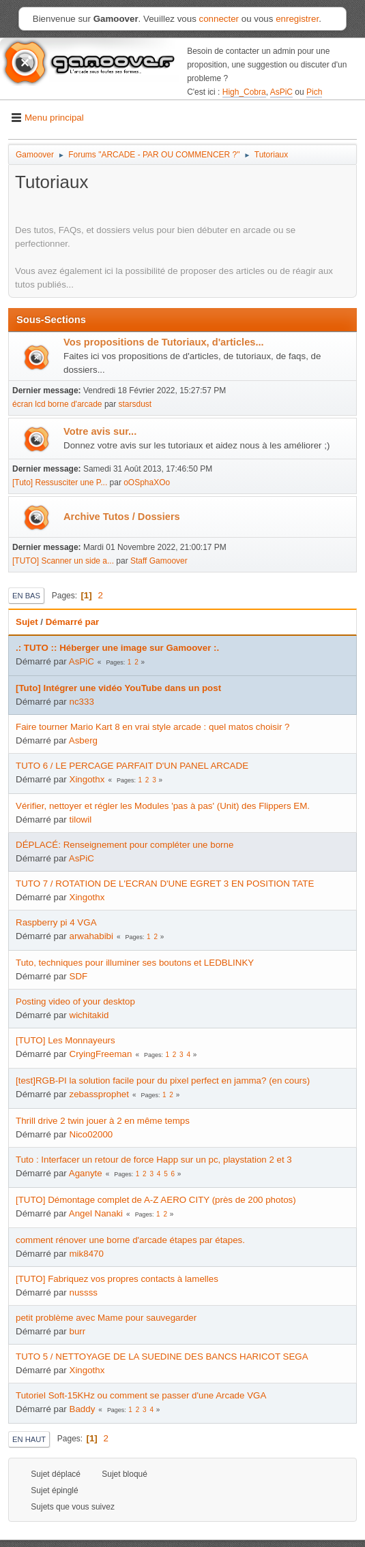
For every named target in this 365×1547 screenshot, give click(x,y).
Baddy (83, 1409)
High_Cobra (244, 92)
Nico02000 (91, 1134)
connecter (219, 19)
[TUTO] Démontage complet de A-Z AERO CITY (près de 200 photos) (156, 1200)
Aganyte (85, 1173)
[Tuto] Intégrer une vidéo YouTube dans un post (118, 688)
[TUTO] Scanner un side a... (63, 561)
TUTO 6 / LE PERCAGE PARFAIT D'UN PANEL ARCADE (132, 766)
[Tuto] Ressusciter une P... (59, 482)
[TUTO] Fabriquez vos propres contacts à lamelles (117, 1279)
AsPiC (281, 92)
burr (78, 1331)
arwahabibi (91, 936)
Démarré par (73, 622)
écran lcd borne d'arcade (57, 404)
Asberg (83, 740)
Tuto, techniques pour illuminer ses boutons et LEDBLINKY (135, 963)
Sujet (27, 622)
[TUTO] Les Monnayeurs (65, 1040)
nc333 (82, 701)
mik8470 (87, 1254)
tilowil (81, 819)
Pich (314, 92)
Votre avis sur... (99, 431)
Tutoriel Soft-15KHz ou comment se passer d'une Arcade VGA (141, 1395)
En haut (29, 1439)
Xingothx (87, 779)
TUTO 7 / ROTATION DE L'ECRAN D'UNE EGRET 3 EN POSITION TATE (165, 883)
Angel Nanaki (96, 1213)
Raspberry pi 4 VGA (56, 922)
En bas (26, 596)
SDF (79, 976)
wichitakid (89, 1015)
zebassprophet (99, 1094)
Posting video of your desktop (75, 1001)
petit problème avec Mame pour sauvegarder (106, 1318)
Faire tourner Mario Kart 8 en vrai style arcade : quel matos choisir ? (153, 727)
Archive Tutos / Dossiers (121, 516)
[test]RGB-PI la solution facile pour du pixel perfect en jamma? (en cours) (163, 1080)
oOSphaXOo (146, 482)
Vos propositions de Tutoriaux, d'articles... (163, 342)
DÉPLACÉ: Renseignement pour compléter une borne (124, 845)
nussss (84, 1292)
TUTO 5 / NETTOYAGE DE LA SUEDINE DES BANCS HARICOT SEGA (162, 1356)
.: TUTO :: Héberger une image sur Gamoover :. (117, 648)
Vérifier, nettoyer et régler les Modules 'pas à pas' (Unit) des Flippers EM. (163, 806)
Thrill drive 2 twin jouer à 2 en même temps (103, 1121)
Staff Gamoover (159, 561)
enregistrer (297, 19)
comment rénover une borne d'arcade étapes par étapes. (130, 1240)
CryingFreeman (101, 1054)
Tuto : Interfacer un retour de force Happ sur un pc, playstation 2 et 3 (154, 1159)
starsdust (135, 404)
